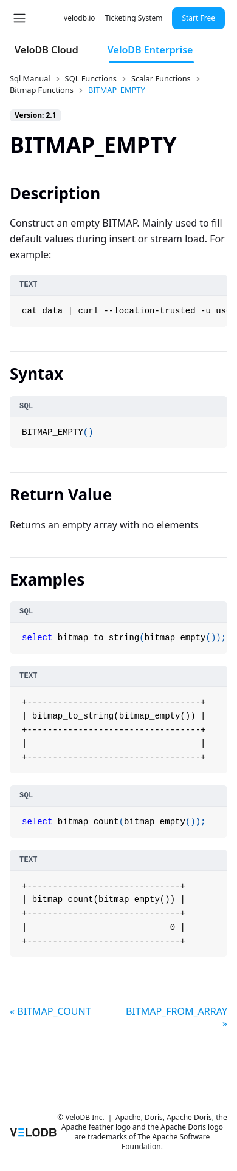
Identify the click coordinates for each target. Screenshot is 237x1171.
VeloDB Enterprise (150, 49)
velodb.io (79, 18)
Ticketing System (134, 18)
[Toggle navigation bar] (19, 18)
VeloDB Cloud (46, 49)
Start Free (198, 18)
